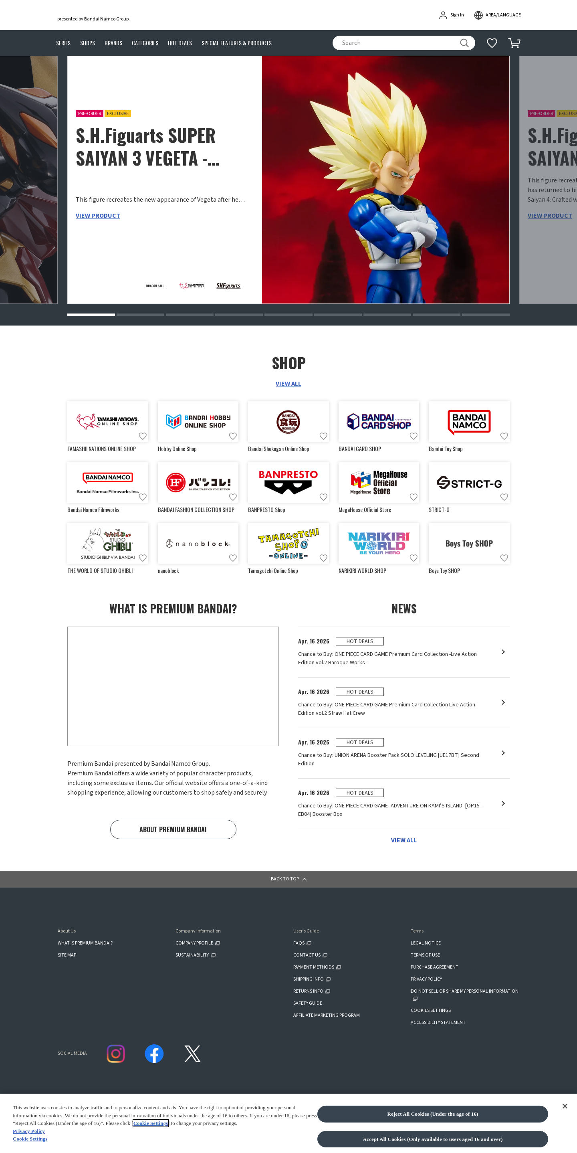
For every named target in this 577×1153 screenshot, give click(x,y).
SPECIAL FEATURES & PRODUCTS (237, 43)
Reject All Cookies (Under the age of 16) (432, 1140)
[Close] (565, 1132)
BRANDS (113, 43)
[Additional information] (492, 42)
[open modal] (497, 15)
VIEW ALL (288, 384)
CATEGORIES (145, 43)
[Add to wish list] (142, 436)
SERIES (63, 43)
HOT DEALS (180, 43)
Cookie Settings (150, 1150)
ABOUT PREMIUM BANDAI (173, 831)
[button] (91, 315)
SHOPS (87, 43)
